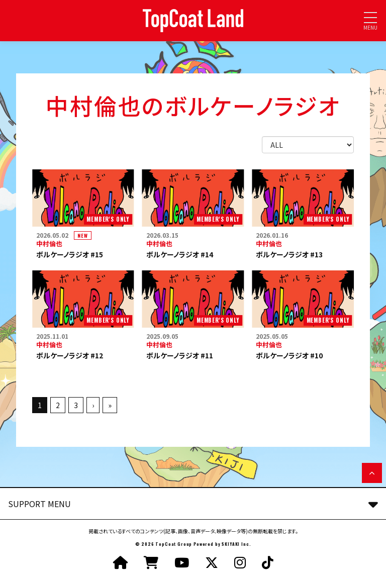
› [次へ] (93, 405)
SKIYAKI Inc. (236, 544)
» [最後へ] (110, 405)
